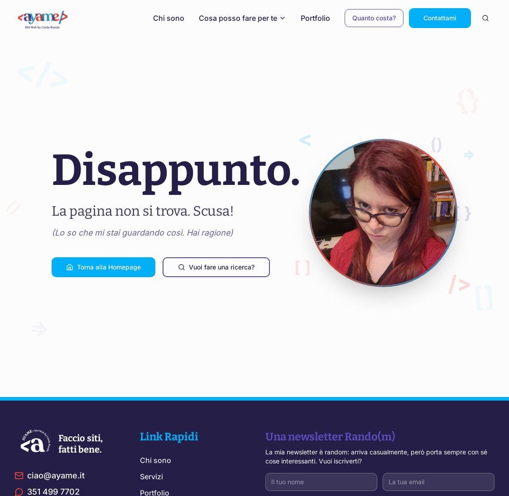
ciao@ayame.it (49, 475)
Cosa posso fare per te (242, 18)
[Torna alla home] (46, 18)
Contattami (439, 18)
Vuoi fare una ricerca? (216, 267)
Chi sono (168, 18)
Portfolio (315, 18)
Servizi (151, 476)
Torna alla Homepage (103, 267)
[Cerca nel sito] (485, 18)
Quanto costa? (374, 18)
